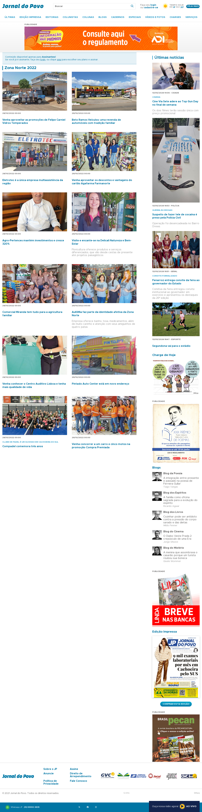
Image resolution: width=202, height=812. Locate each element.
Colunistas (70, 17)
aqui (59, 60)
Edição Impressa (30, 17)
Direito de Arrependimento (80, 775)
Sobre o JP (50, 769)
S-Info (127, 793)
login (153, 5)
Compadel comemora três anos (22, 446)
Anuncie (48, 773)
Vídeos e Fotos (155, 17)
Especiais (135, 17)
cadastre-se (151, 7)
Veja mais (193, 6)
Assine (74, 769)
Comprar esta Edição (176, 704)
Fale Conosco (78, 781)
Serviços (191, 17)
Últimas (10, 17)
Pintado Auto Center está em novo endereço (100, 384)
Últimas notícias (169, 58)
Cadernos (117, 17)
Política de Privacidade (51, 782)
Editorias (52, 17)
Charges (175, 17)
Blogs (102, 17)
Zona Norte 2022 (20, 68)
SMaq (197, 793)
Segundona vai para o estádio (171, 346)
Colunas (88, 17)
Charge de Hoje (164, 355)
